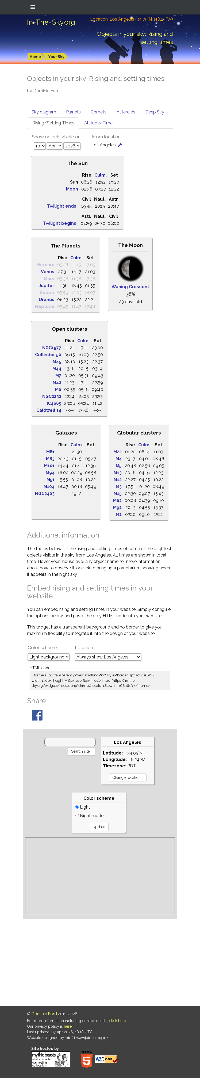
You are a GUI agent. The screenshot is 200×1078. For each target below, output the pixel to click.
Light (82, 807)
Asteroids (126, 112)
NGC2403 (45, 493)
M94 (50, 472)
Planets (73, 112)
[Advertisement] (100, 876)
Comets (98, 112)
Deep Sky (154, 112)
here (68, 1026)
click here (117, 1021)
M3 (119, 486)
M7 (58, 375)
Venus (47, 271)
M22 (117, 451)
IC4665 (54, 403)
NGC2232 (51, 396)
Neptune (44, 306)
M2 (119, 514)
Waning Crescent (130, 286)
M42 (57, 382)
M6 (58, 389)
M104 (49, 486)
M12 (118, 479)
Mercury (45, 264)
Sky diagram (44, 112)
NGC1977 (51, 347)
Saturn (47, 292)
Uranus (46, 299)
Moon (72, 189)
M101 (49, 465)
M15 (118, 493)
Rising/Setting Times (53, 122)
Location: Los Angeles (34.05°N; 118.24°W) (131, 19)
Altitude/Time (98, 122)
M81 (50, 451)
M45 (57, 361)
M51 (51, 479)
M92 (117, 507)
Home (35, 57)
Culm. (100, 175)
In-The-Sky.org (51, 22)
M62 (117, 500)
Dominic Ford (44, 1013)
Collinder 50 (48, 354)
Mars (49, 278)
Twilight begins (59, 223)
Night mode (89, 815)
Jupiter (46, 285)
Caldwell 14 (48, 410)
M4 (119, 458)
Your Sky (56, 57)
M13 (118, 472)
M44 (56, 368)
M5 (119, 465)
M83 (50, 458)
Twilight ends (61, 206)
